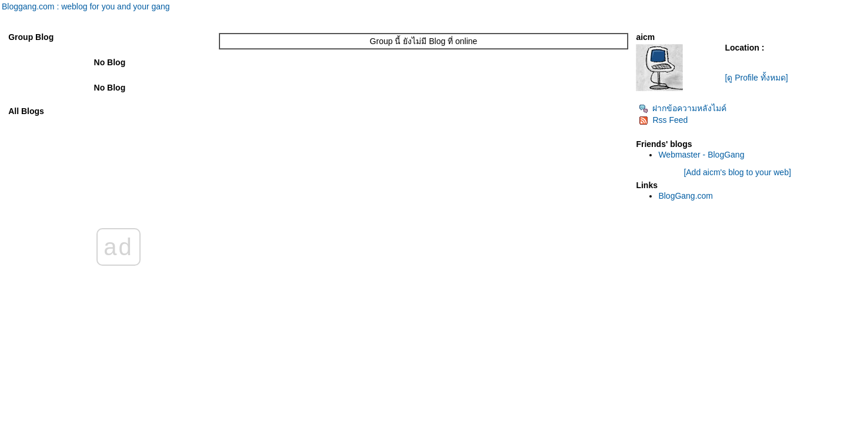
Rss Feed (663, 120)
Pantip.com (21, 442)
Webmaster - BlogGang (701, 154)
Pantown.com (129, 442)
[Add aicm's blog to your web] (737, 172)
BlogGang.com (685, 195)
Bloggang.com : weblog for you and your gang (86, 6)
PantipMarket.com (73, 442)
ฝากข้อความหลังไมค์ (682, 108)
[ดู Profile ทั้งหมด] (756, 77)
